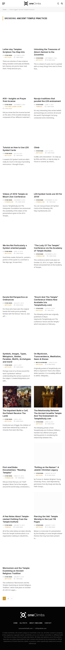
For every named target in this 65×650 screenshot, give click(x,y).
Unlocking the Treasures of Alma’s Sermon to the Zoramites (47, 52)
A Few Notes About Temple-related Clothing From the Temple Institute (16, 519)
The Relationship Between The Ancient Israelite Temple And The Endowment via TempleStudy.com (48, 414)
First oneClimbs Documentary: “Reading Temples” (14, 470)
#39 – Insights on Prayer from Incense (14, 99)
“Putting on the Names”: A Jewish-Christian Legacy (46, 468)
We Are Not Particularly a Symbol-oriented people (15, 246)
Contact (48, 623)
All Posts (23, 623)
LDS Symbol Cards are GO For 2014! (48, 195)
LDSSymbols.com (41, 628)
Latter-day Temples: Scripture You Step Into (14, 50)
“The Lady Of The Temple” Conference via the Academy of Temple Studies (48, 248)
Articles (8, 57)
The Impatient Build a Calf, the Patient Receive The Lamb (15, 413)
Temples (39, 106)
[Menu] (3, 3)
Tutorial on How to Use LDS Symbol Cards (16, 148)
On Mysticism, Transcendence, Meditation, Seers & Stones (47, 356)
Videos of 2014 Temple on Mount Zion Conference (15, 195)
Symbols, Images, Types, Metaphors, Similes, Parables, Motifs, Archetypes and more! (17, 358)
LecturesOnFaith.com (26, 628)
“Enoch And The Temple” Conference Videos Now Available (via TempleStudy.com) (46, 301)
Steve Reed (8, 55)
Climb (36, 147)
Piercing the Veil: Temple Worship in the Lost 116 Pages (46, 519)
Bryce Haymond (41, 362)
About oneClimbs (36, 623)
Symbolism (9, 202)
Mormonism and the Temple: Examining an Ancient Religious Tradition (16, 571)
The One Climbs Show (13, 106)
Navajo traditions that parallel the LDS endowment (47, 99)
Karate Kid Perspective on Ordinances (15, 298)
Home (16, 623)
